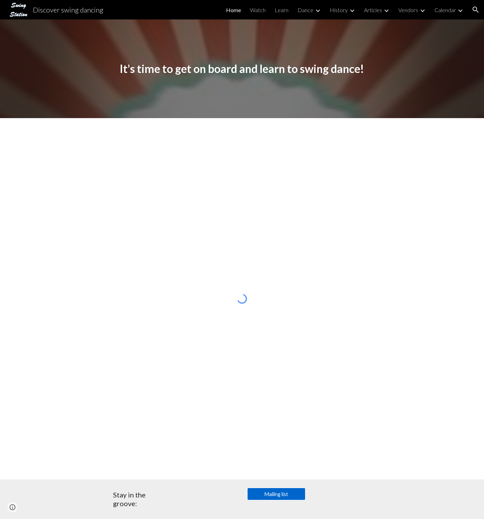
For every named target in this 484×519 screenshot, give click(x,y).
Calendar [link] (445, 10)
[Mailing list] (276, 494)
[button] (475, 9)
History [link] (339, 10)
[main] (242, 69)
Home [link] (233, 10)
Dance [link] (305, 10)
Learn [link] (281, 10)
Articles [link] (373, 10)
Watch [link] (258, 10)
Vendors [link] (408, 10)
